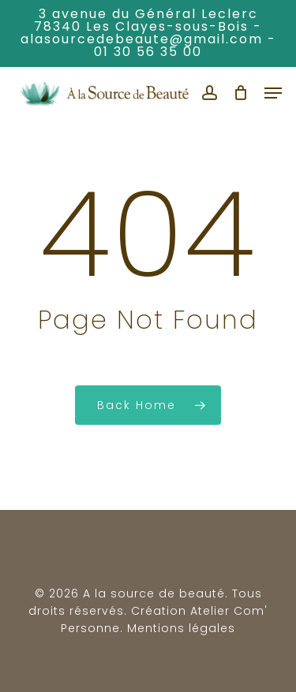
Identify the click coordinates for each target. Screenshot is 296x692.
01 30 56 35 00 (148, 52)
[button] (273, 93)
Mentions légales (181, 628)
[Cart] (241, 93)
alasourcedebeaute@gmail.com (142, 39)
